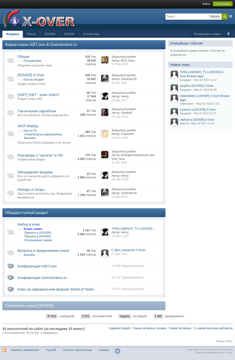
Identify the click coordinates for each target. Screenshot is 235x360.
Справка (104, 349)
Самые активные (180, 328)
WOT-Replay (28, 126)
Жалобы (29, 255)
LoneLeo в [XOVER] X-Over (198, 109)
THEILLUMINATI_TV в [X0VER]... (133, 228)
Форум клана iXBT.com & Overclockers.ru (41, 45)
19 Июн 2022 (120, 236)
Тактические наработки (37, 111)
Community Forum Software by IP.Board (209, 349)
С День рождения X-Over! (129, 250)
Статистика (91, 34)
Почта (31, 34)
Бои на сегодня (34, 79)
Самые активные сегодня (149, 328)
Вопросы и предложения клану (43, 250)
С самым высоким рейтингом (213, 328)
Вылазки (30, 138)
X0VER (69, 34)
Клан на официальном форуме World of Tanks (56, 289)
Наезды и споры (31, 189)
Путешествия (32, 61)
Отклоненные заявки (38, 240)
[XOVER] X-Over (31, 75)
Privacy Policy (224, 341)
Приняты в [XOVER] (37, 232)
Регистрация (222, 3)
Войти (206, 3)
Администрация (119, 328)
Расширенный (231, 16)
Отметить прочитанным (77, 349)
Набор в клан (29, 224)
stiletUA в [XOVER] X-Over (197, 119)
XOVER (49, 34)
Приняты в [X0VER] (37, 236)
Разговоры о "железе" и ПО (40, 155)
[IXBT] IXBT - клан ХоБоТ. (39, 95)
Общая (23, 56)
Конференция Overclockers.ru (42, 278)
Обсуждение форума (35, 172)
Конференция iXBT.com (37, 266)
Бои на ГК (30, 130)
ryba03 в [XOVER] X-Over (196, 86)
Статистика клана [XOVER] (29, 306)
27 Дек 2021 (120, 254)
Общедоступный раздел (26, 213)
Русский (51, 349)
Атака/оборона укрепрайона (43, 134)
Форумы (12, 34)
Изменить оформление (25, 349)
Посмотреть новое (207, 34)
